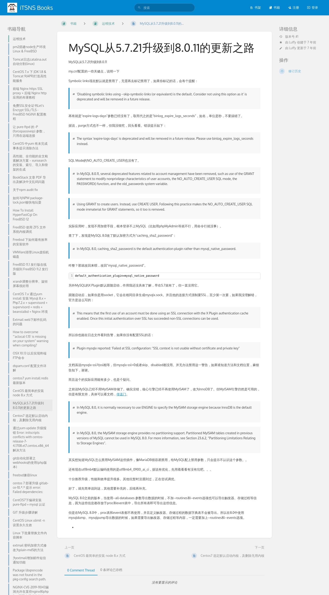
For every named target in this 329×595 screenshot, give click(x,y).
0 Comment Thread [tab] (81, 570)
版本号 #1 (288, 36)
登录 (312, 7)
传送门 (121, 394)
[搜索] (139, 8)
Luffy (292, 42)
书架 (255, 7)
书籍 (274, 7)
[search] (164, 7)
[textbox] (167, 276)
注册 (293, 7)
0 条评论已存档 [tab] (111, 570)
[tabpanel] (164, 582)
